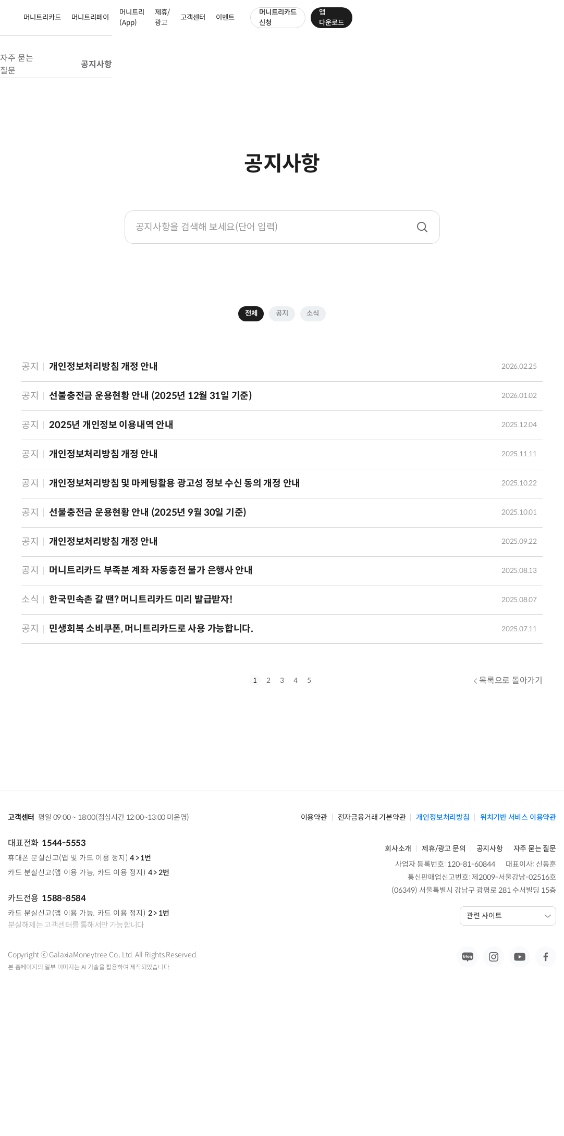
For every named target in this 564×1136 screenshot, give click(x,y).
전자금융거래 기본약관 (372, 929)
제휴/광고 (306, 26)
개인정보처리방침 (442, 929)
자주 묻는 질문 (245, 73)
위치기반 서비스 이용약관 (518, 929)
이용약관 (314, 929)
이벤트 (390, 25)
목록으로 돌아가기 (508, 814)
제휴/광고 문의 (443, 961)
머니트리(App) (258, 26)
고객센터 (352, 25)
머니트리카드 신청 (449, 26)
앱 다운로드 (525, 26)
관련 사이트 (509, 1028)
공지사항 (328, 73)
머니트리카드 (151, 25)
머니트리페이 (208, 25)
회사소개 (398, 961)
